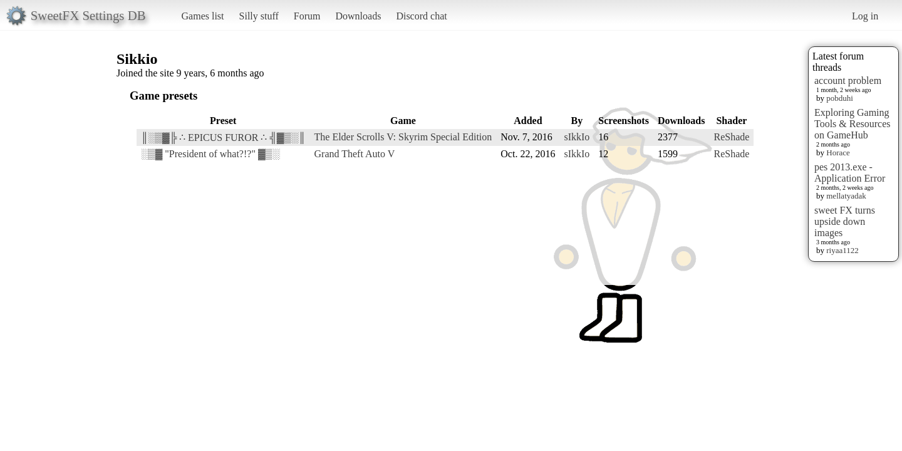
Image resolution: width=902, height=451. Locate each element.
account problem (847, 80)
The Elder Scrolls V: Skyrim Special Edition (403, 137)
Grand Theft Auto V (354, 153)
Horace (838, 152)
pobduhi (839, 98)
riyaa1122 (842, 250)
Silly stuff (259, 16)
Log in (865, 16)
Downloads (358, 16)
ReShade (731, 137)
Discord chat (421, 16)
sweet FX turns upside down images (844, 221)
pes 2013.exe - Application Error (849, 173)
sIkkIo (576, 137)
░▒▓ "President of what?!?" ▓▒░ (210, 153)
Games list (203, 16)
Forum (307, 16)
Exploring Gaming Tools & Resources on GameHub (852, 123)
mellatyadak (846, 195)
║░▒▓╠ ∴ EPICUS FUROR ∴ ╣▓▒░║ (223, 137)
